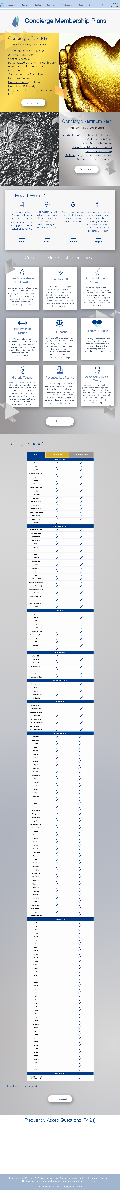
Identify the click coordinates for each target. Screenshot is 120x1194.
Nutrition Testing (18, 82)
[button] (12, 5)
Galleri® (70, 155)
